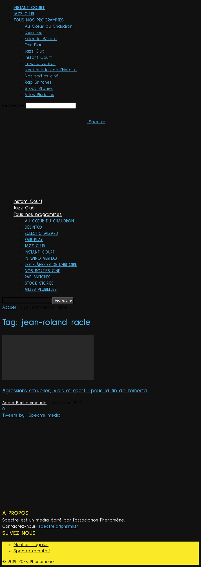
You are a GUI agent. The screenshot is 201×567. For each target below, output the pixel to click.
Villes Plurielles (39, 94)
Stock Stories (39, 88)
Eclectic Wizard (41, 38)
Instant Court (29, 7)
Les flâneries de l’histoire (51, 70)
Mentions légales (31, 544)
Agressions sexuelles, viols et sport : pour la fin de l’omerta (74, 390)
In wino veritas (40, 63)
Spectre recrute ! (32, 551)
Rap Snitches (38, 82)
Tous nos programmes (39, 20)
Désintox (33, 32)
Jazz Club (24, 14)
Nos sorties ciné (42, 76)
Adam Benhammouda (24, 403)
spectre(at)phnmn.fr (58, 526)
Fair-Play (34, 45)
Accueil (9, 307)
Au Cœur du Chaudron (48, 26)
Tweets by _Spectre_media (31, 415)
